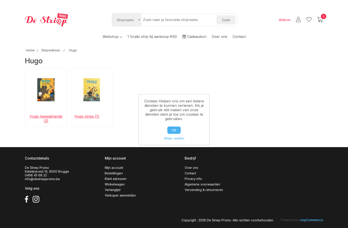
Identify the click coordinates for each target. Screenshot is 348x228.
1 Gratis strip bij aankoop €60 (152, 36)
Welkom (285, 20)
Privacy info (193, 179)
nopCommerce (311, 220)
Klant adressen (116, 179)
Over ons (219, 36)
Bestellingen (114, 173)
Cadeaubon (194, 36)
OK (174, 130)
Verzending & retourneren (204, 190)
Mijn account (114, 168)
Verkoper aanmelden (120, 195)
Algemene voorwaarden (202, 184)
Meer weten (174, 138)
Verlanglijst (113, 190)
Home (30, 50)
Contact (239, 36)
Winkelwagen (115, 184)
